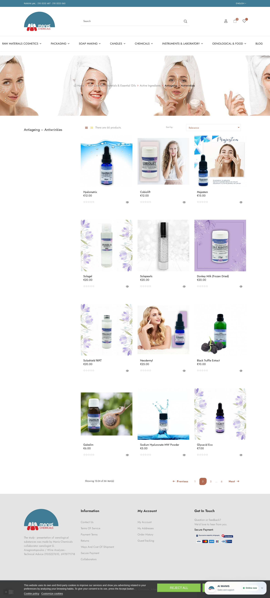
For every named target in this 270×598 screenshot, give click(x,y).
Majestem (202, 192)
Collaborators (88, 559)
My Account (145, 522)
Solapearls (146, 276)
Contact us (87, 522)
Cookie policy (31, 593)
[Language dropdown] (241, 3)
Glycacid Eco (205, 444)
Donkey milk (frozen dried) (213, 276)
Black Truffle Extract (208, 360)
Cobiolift (145, 192)
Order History (145, 534)
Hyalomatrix (90, 192)
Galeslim (88, 444)
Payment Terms (89, 534)
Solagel (87, 276)
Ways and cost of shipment (97, 547)
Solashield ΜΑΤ (92, 360)
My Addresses (146, 528)
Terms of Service (90, 528)
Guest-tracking (146, 541)
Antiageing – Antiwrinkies (43, 129)
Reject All (179, 588)
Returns (85, 541)
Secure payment (90, 553)
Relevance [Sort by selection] (215, 127)
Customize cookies (52, 593)
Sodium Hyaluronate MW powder (159, 444)
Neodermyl (146, 360)
